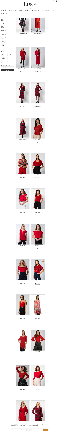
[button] (58, 15)
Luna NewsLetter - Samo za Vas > (30, 17)
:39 (3, 71)
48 (10, 78)
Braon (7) (3, 59)
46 (3, 78)
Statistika (18, 429)
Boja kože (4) (4, 56)
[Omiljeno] (53, 1)
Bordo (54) (4, 58)
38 (3, 75)
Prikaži (47, 21)
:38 (10, 69)
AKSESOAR (3, 47)
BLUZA (2, 26)
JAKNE (2, 37)
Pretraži (7, 87)
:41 (3, 72)
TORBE (2, 43)
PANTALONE (3, 29)
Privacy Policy (51, 389)
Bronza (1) (3, 61)
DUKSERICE (3, 41)
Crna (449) (4, 63)
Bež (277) (3, 55)
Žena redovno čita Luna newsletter (50, 421)
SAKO (2, 27)
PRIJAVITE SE (39, 388)
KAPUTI (2, 34)
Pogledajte (10, 405)
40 (10, 75)
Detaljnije (13, 427)
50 (3, 79)
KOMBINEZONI (3, 31)
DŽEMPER (3, 36)
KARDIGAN (3, 33)
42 (3, 76)
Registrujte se (49, 0)
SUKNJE (3, 30)
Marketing (24, 429)
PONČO (2, 40)
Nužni (14, 429)
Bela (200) (4, 54)
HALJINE (3, 24)
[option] (10, 18)
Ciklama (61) (4, 62)
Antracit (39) (4, 51)
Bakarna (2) (4, 52)
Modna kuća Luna (4, 19)
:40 (10, 71)
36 (10, 74)
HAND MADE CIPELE (10, 17)
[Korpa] (57, 0)
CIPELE (2, 45)
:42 (10, 72)
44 (10, 76)
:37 (3, 69)
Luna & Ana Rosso (49, 17)
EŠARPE (2, 44)
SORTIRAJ (36, 21)
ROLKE (2, 38)
